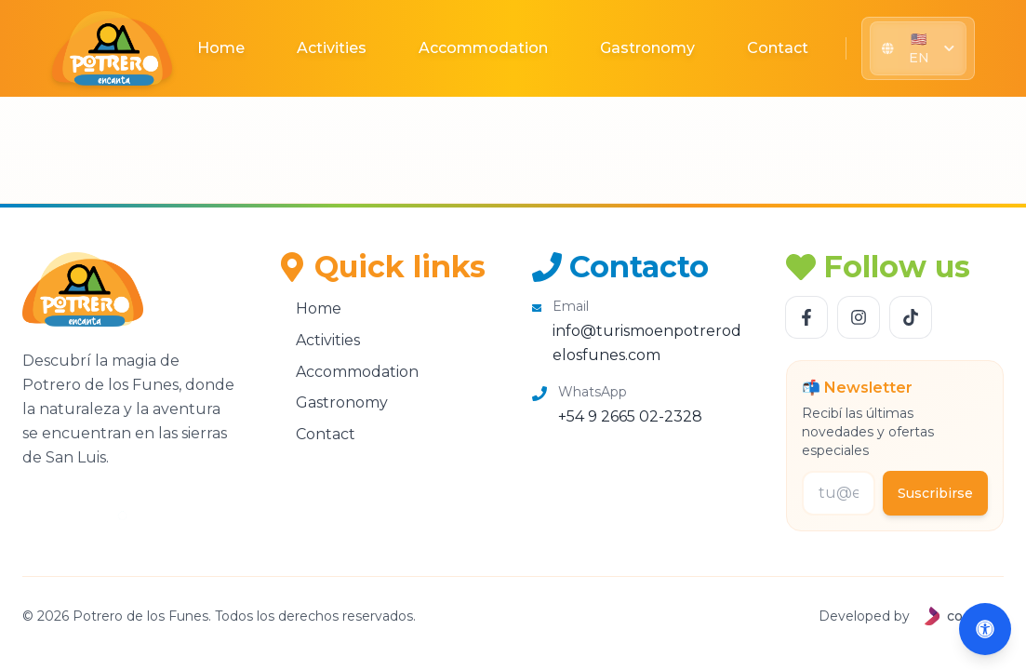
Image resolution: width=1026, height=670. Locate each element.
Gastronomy (647, 48)
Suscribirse (935, 493)
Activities (331, 48)
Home (221, 48)
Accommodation (483, 48)
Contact (777, 48)
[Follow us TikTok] (910, 317)
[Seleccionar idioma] (918, 48)
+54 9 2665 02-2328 (630, 416)
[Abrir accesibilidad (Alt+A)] (985, 629)
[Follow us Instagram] (858, 317)
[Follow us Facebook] (806, 317)
